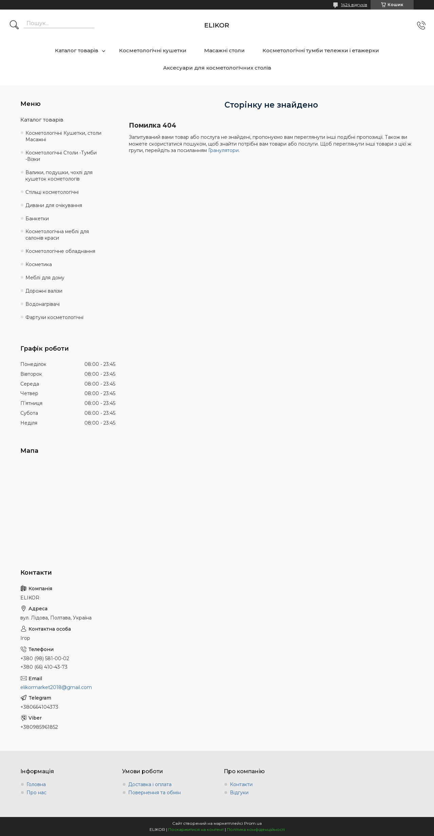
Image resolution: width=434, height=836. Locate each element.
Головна (36, 784)
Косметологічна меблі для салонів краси (57, 234)
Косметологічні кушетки (152, 50)
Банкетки (37, 219)
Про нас (36, 792)
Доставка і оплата (150, 784)
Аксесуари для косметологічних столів (217, 67)
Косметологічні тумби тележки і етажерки (320, 50)
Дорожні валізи (43, 291)
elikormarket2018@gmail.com (56, 687)
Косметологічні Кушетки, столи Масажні (63, 136)
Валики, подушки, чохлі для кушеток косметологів (59, 175)
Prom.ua (253, 823)
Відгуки (239, 792)
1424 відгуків (354, 4)
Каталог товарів (76, 50)
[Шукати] (14, 25)
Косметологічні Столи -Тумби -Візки (61, 156)
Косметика (38, 264)
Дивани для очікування (53, 205)
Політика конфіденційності (256, 829)
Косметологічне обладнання (60, 251)
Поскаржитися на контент (196, 829)
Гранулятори (223, 150)
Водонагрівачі (42, 304)
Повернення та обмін (154, 792)
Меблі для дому (44, 278)
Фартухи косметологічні (54, 317)
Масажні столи (224, 50)
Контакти (241, 784)
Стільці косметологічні (52, 192)
